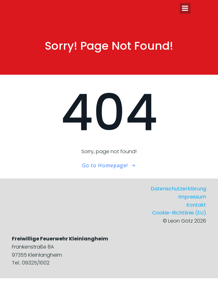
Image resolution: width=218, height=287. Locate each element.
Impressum (192, 196)
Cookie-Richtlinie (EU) (179, 212)
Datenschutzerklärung (178, 188)
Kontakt (196, 205)
